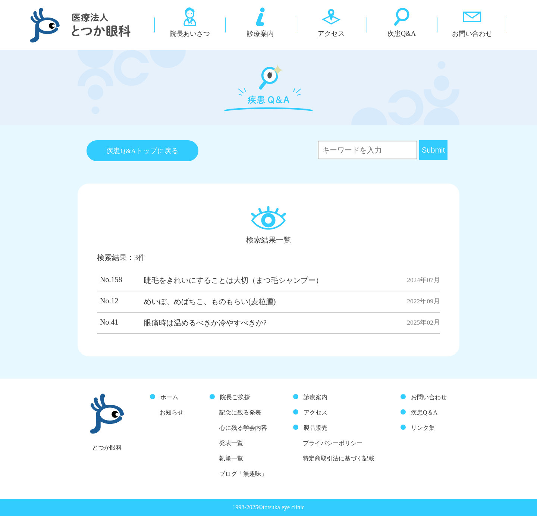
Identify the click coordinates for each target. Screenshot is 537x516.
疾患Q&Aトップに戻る (143, 150)
